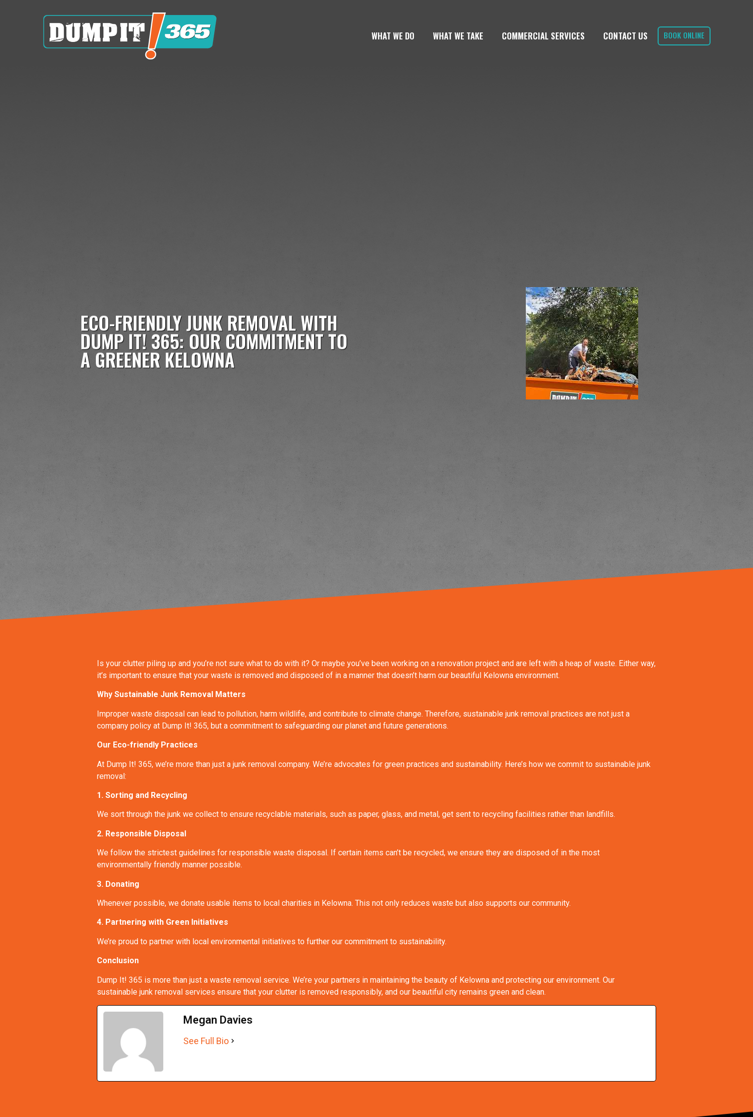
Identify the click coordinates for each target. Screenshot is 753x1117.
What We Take (458, 35)
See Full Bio (206, 1041)
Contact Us (625, 35)
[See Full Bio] (233, 1041)
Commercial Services (543, 35)
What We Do (393, 35)
